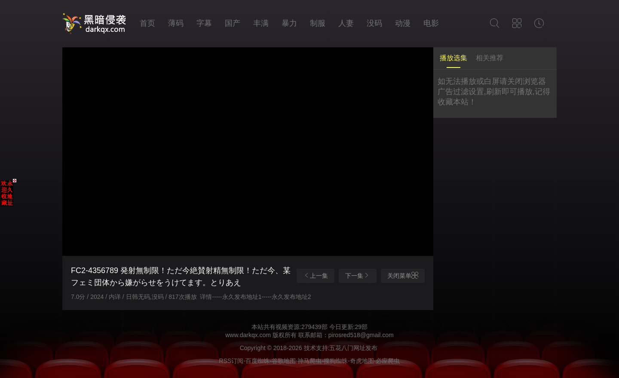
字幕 (204, 23)
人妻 (346, 23)
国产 (232, 23)
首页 (147, 23)
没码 (374, 23)
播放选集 (453, 57)
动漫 (403, 23)
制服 (317, 23)
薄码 (176, 23)
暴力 (289, 23)
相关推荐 (489, 57)
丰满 (261, 23)
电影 (431, 23)
